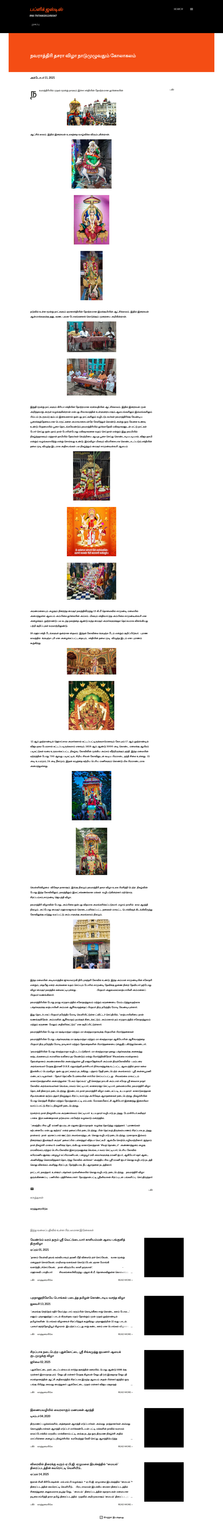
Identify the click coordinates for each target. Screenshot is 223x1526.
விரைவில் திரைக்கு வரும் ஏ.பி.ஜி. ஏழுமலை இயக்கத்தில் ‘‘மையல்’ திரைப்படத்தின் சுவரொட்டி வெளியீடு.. (74, 1466)
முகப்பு (35, 24)
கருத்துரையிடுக (38, 1208)
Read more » (125, 1280)
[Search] (178, 9)
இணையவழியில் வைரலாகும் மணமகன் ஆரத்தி (62, 1410)
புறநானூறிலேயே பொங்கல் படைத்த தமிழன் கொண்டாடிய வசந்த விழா (77, 1298)
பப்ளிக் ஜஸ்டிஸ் (46, 9)
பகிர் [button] (172, 89)
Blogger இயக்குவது (111, 1517)
